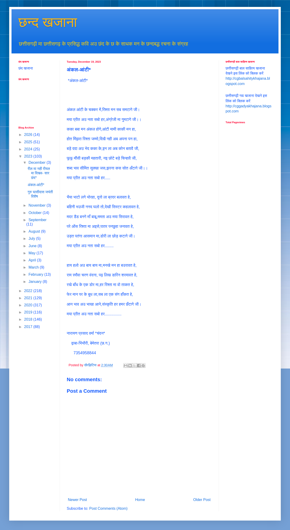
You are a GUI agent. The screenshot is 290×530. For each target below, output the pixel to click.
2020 (28, 305)
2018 (28, 319)
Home (140, 500)
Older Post (202, 500)
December (37, 162)
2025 (28, 142)
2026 (28, 135)
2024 (28, 149)
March (34, 267)
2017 (28, 327)
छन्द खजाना (47, 22)
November (37, 205)
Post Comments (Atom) (108, 508)
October (36, 213)
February (36, 274)
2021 (28, 298)
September (37, 220)
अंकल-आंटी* (36, 185)
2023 (28, 156)
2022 (28, 291)
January (36, 282)
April (33, 260)
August (35, 231)
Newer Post (77, 500)
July (32, 238)
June (33, 246)
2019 (28, 312)
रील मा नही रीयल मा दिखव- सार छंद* (39, 173)
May (33, 253)
